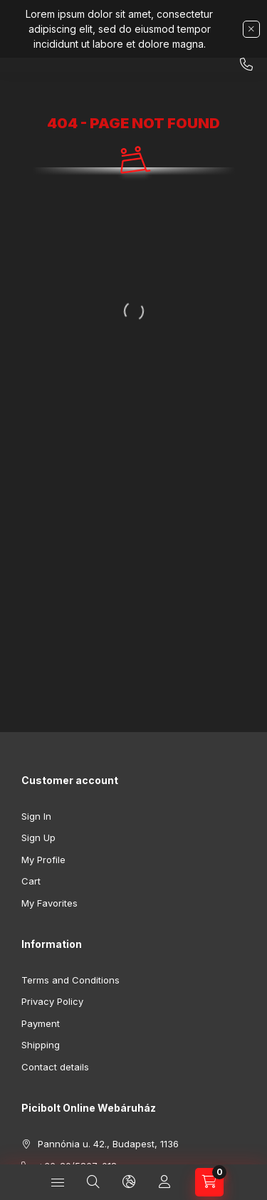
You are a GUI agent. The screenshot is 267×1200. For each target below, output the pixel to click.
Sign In (36, 816)
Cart (31, 881)
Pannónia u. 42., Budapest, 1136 (108, 1143)
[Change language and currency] (129, 1182)
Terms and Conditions (70, 980)
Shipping (40, 1044)
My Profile (43, 859)
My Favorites (49, 903)
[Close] (251, 29)
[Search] (93, 1182)
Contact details (55, 1067)
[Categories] (57, 1182)
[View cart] (209, 1182)
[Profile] (164, 1182)
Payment (40, 1023)
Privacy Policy (52, 1001)
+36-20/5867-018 (246, 65)
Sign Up (38, 837)
